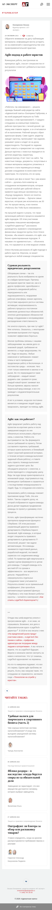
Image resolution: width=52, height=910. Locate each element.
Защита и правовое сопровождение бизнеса (25, 711)
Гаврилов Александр (16, 858)
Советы (29, 36)
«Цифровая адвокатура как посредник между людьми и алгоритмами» (22, 643)
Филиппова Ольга (14, 806)
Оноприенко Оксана (21, 25)
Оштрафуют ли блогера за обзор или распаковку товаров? (24, 829)
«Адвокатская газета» (29, 899)
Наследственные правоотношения (21, 766)
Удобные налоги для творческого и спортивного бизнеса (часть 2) (25, 719)
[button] (7, 691)
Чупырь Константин (15, 751)
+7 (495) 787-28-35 (25, 892)
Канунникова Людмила (16, 861)
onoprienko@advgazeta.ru (26, 890)
